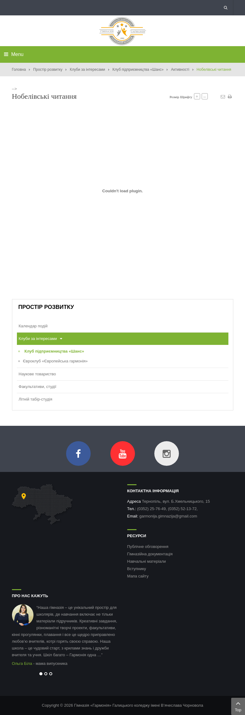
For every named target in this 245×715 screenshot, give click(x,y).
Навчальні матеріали (146, 561)
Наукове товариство (37, 374)
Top (238, 705)
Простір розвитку (47, 69)
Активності (180, 69)
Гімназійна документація (150, 554)
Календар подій (33, 326)
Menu (13, 54)
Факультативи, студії (38, 386)
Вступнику (136, 568)
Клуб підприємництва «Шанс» (138, 69)
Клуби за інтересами (87, 69)
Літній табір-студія (35, 399)
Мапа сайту (138, 576)
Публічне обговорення (147, 546)
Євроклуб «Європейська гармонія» (55, 361)
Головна (19, 69)
